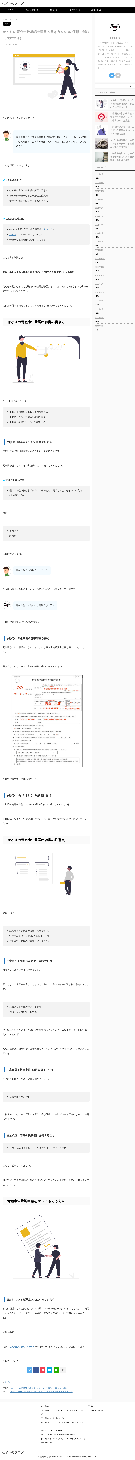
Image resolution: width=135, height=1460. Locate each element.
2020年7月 (99, 301)
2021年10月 (100, 191)
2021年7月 (99, 199)
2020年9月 (99, 284)
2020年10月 (100, 275)
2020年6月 (99, 309)
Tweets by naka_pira (95, 1410)
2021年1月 (99, 250)
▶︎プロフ (48, 229)
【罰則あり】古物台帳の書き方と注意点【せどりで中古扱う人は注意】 (122, 117)
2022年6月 (99, 174)
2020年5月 (99, 318)
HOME (10, 10)
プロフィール (75, 10)
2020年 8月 (99, 292)
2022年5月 (99, 183)
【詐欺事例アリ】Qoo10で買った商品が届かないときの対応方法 (122, 130)
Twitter (12, 234)
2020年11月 (100, 267)
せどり (7, 1382)
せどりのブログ (13, 3)
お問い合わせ (96, 10)
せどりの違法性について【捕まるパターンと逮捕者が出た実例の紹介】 (122, 143)
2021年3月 (99, 233)
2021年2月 (99, 242)
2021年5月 (99, 216)
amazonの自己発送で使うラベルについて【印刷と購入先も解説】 (39, 1388)
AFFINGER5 (91, 1456)
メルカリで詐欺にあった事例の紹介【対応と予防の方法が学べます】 (122, 103)
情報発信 (53, 10)
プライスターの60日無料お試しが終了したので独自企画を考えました (41, 1391)
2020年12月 (100, 259)
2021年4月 (99, 225)
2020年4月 (99, 326)
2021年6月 (99, 208)
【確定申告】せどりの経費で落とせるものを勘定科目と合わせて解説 (122, 156)
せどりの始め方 (32, 10)
